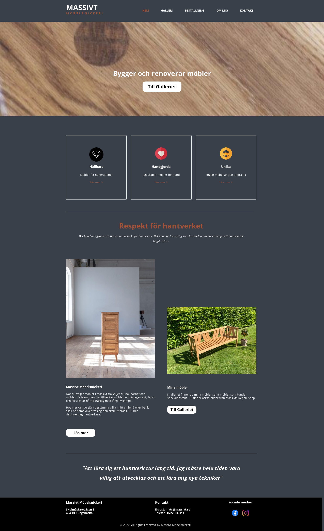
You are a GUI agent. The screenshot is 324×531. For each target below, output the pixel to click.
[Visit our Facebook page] (235, 513)
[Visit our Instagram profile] (245, 513)
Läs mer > (96, 182)
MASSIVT (82, 7)
